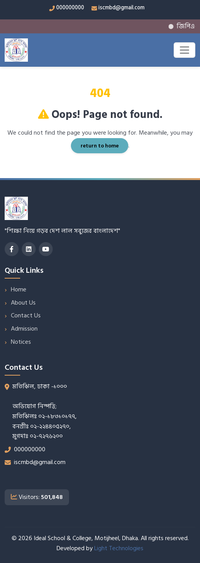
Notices (21, 342)
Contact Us (26, 315)
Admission (24, 329)
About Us (23, 303)
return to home (100, 145)
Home (18, 289)
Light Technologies (118, 548)
